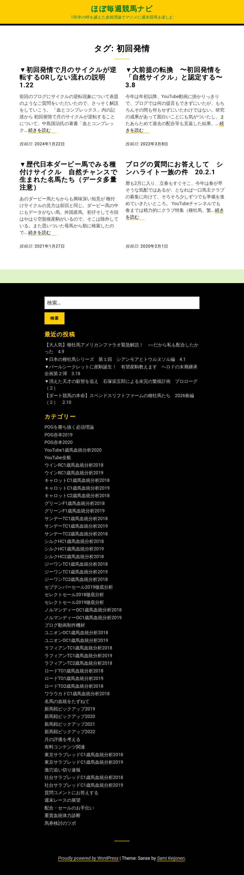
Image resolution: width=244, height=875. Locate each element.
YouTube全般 (57, 457)
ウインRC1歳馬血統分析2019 (73, 472)
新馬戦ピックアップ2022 (69, 731)
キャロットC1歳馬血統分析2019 (77, 488)
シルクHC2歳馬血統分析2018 (74, 556)
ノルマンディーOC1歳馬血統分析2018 (83, 609)
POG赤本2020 (58, 442)
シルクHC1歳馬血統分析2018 (74, 541)
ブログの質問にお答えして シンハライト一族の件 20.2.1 (175, 168)
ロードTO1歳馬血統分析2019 (73, 678)
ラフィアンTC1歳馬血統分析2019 (78, 655)
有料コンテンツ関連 (64, 746)
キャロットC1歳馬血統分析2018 (77, 480)
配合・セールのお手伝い (69, 807)
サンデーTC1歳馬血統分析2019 (76, 526)
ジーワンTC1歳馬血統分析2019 (76, 571)
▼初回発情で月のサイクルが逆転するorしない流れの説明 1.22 (68, 77)
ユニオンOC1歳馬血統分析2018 (76, 632)
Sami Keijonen (171, 858)
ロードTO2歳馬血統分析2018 (73, 686)
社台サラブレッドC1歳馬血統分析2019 (83, 785)
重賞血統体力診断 (62, 815)
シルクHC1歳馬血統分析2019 (74, 548)
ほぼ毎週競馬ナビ (122, 9)
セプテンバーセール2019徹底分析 (78, 587)
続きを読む (42, 130)
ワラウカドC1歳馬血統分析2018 (77, 693)
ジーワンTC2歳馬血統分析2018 (76, 579)
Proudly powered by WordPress (88, 858)
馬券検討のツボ (60, 823)
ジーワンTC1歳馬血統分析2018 (76, 564)
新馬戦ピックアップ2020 (69, 716)
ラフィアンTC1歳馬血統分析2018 (78, 647)
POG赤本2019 (58, 434)
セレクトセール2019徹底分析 (74, 602)
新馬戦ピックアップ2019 (69, 708)
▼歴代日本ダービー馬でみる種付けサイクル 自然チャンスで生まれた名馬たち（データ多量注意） (69, 176)
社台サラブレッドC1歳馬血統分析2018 (83, 777)
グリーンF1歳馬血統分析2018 (74, 503)
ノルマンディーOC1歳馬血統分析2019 (83, 617)
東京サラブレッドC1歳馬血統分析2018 (83, 754)
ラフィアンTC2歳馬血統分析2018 (78, 663)
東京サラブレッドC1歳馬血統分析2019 (83, 762)
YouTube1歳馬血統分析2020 (73, 450)
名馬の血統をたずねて (67, 701)
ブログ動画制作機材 (64, 625)
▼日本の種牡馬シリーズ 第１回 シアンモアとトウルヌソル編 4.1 (115, 359)
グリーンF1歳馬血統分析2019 (74, 510)
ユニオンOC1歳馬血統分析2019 (76, 640)
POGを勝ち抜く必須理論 (69, 427)
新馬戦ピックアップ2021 (69, 724)
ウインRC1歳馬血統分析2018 (73, 465)
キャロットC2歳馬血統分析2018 (77, 495)
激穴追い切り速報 (62, 769)
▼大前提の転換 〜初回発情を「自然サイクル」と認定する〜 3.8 (178, 77)
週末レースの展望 (62, 800)
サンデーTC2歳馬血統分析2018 (76, 533)
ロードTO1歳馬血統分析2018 (73, 670)
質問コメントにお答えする (71, 792)
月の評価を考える (62, 739)
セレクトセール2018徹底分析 (74, 594)
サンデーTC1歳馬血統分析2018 (76, 518)
